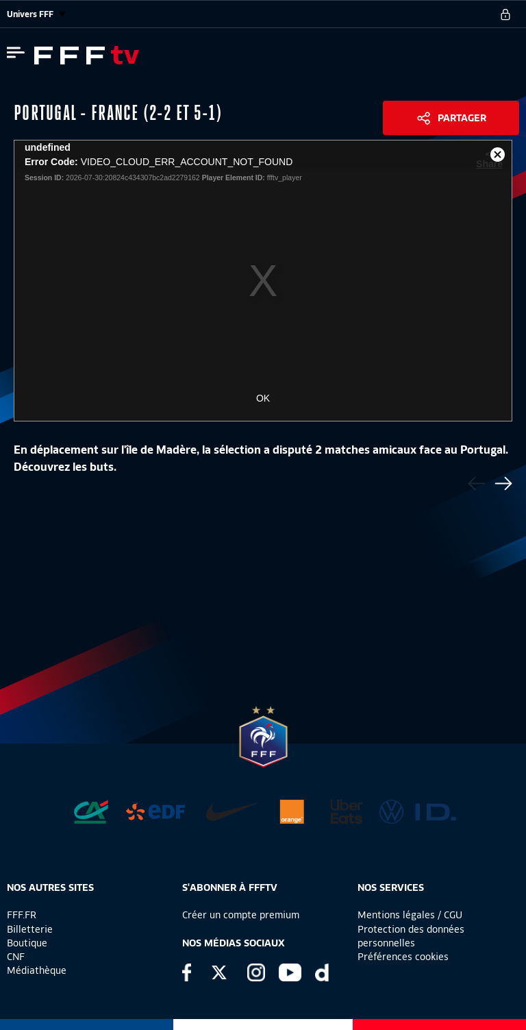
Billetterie (30, 929)
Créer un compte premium (240, 914)
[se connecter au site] (505, 14)
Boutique (27, 942)
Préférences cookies (403, 956)
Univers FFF (36, 14)
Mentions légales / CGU (410, 914)
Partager (462, 117)
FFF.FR (21, 914)
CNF (16, 956)
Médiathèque (36, 970)
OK (263, 398)
